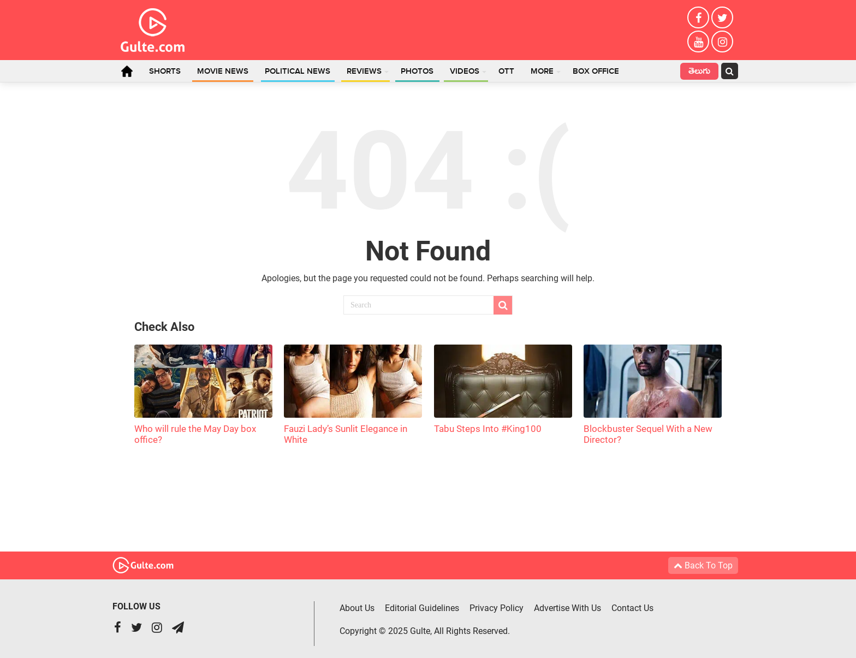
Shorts (165, 71)
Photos (417, 71)
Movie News (222, 71)
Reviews (364, 71)
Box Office (596, 71)
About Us (357, 608)
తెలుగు (699, 72)
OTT (506, 71)
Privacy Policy (496, 608)
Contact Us (632, 608)
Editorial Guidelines (422, 608)
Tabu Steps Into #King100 (488, 428)
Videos (464, 71)
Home (126, 71)
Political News (297, 71)
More (542, 71)
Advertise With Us (567, 608)
